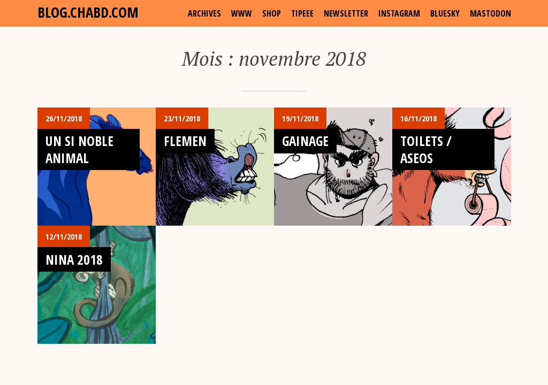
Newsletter (346, 13)
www (241, 13)
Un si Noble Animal (79, 149)
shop (271, 13)
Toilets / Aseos (426, 149)
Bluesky (445, 13)
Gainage (305, 141)
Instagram (399, 13)
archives (204, 13)
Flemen (185, 141)
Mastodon (490, 13)
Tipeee (302, 13)
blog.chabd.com (88, 12)
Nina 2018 (74, 259)
